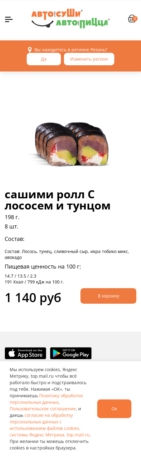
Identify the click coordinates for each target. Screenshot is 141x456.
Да (44, 59)
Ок (114, 409)
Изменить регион (89, 59)
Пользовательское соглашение (43, 409)
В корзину (108, 296)
